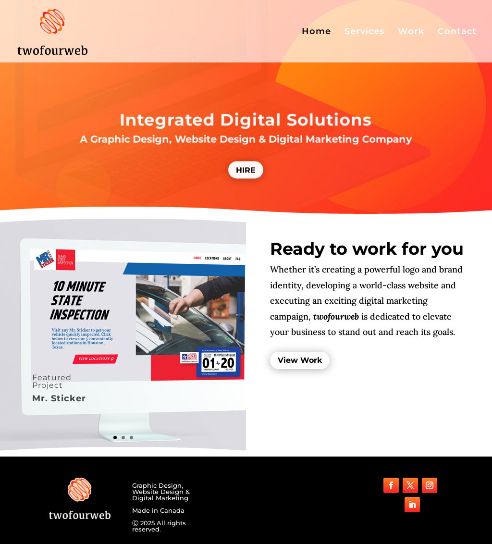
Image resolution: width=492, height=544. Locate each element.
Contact (457, 32)
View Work (300, 360)
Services (364, 32)
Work (411, 32)
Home (316, 32)
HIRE (246, 173)
